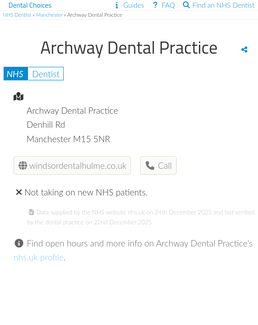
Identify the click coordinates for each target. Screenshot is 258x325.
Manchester (49, 15)
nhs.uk (136, 212)
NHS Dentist (17, 15)
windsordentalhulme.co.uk (73, 165)
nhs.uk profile (39, 257)
